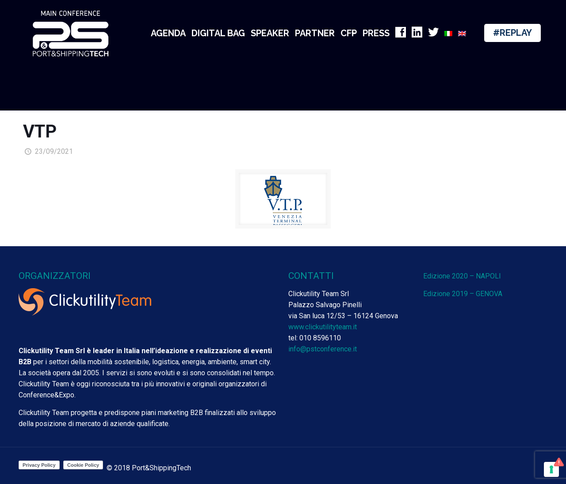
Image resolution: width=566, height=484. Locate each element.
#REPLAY (512, 32)
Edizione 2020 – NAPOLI (462, 276)
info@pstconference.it (322, 349)
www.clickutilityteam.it (322, 327)
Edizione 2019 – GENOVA (462, 294)
